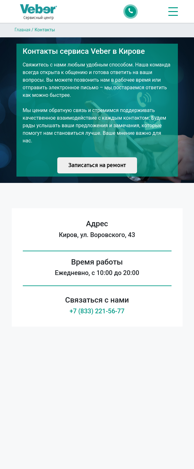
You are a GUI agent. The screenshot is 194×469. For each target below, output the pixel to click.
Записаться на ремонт (97, 165)
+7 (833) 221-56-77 (97, 311)
